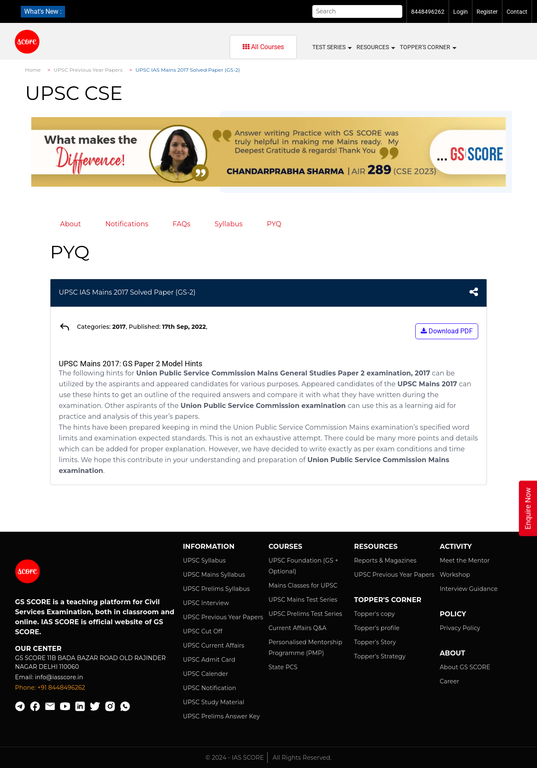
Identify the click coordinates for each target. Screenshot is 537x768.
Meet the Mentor (465, 560)
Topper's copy (374, 614)
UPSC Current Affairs (213, 645)
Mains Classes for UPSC (302, 585)
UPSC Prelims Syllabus (216, 589)
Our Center (38, 649)
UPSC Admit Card (209, 659)
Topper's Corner (428, 47)
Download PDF (447, 331)
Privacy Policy (460, 628)
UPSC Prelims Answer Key (221, 716)
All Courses (263, 47)
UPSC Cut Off (203, 631)
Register (487, 11)
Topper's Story (375, 642)
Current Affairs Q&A (297, 628)
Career (449, 681)
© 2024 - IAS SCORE (235, 757)
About (70, 224)
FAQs (182, 224)
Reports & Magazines (385, 560)
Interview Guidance (469, 589)
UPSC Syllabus (204, 560)
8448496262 (427, 11)
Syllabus (229, 224)
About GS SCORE (465, 667)
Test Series (331, 47)
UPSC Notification (209, 688)
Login (460, 11)
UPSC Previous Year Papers (88, 70)
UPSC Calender (205, 674)
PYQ (274, 224)
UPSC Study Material (213, 702)
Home (33, 70)
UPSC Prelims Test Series (305, 614)
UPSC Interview (206, 603)
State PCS (283, 667)
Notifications (126, 224)
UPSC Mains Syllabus (214, 574)
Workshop (455, 574)
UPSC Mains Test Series (302, 599)
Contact (517, 11)
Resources (375, 47)
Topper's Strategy (379, 656)
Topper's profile (376, 628)
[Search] (357, 11)
